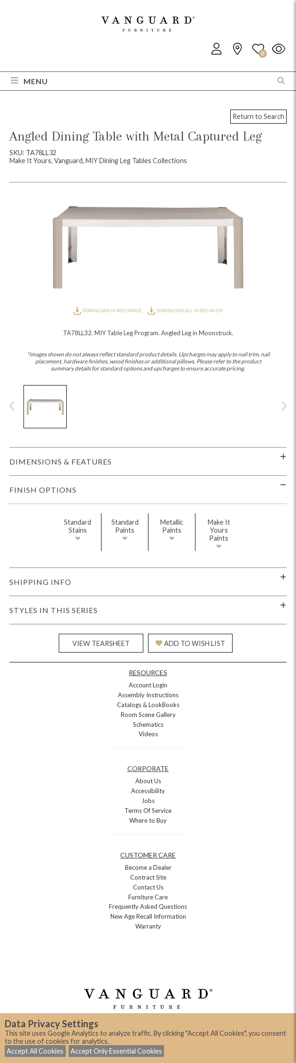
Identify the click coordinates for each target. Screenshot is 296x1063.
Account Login (148, 685)
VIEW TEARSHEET (101, 643)
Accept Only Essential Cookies (116, 1051)
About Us (148, 781)
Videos (148, 734)
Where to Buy (148, 820)
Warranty (148, 926)
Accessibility (148, 791)
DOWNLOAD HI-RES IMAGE (108, 310)
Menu (29, 81)
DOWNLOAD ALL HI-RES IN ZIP (185, 310)
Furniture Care (148, 897)
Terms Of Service (148, 810)
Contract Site (148, 877)
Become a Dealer (148, 867)
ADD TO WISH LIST (190, 643)
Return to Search (258, 116)
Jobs (148, 800)
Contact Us (148, 887)
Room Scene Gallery (148, 714)
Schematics (148, 724)
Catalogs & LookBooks (148, 705)
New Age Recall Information (148, 916)
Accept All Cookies (35, 1051)
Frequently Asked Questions (148, 906)
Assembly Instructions (148, 695)
